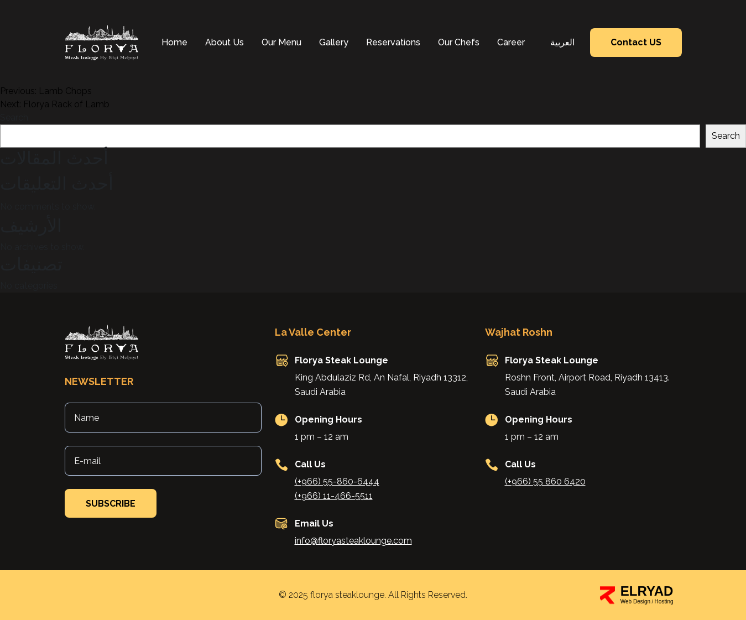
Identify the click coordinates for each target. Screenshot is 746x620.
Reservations (393, 42)
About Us (224, 42)
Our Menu (281, 42)
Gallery (333, 42)
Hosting (664, 601)
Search (14, 117)
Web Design (635, 601)
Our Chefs (458, 42)
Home (174, 42)
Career (511, 42)
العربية (562, 42)
